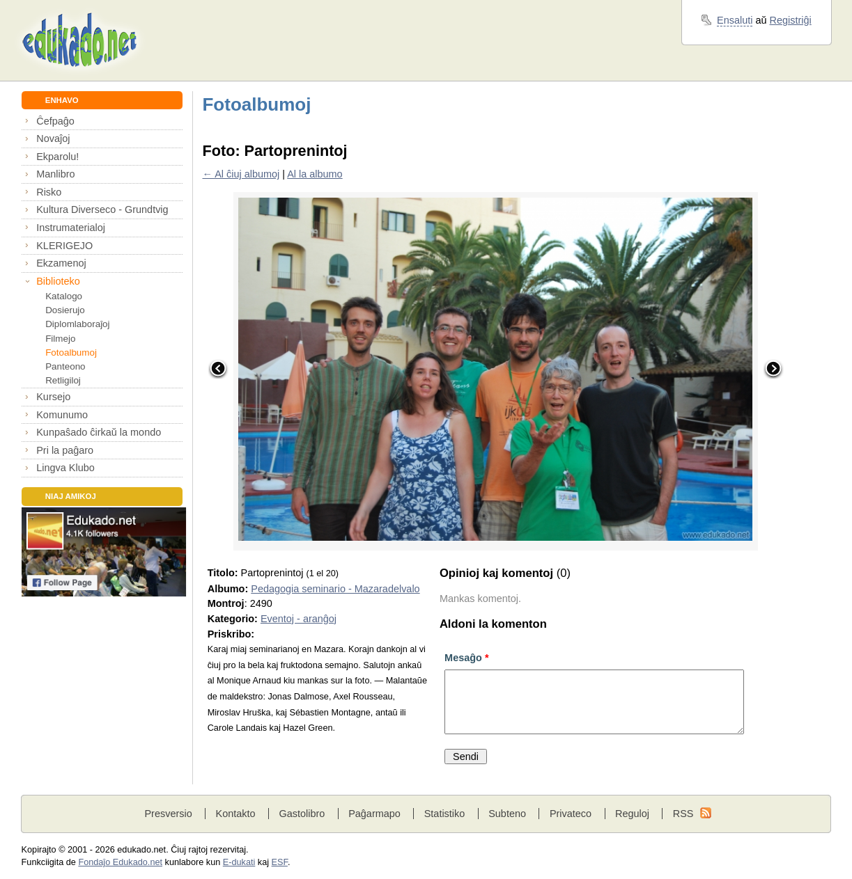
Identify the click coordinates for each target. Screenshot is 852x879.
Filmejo (60, 338)
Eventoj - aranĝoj (298, 618)
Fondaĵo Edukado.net (120, 862)
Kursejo (53, 396)
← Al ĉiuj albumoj (240, 174)
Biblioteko (58, 281)
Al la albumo (314, 174)
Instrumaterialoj (70, 227)
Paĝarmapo (374, 813)
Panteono (65, 366)
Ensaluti (734, 20)
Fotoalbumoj (71, 352)
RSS (683, 813)
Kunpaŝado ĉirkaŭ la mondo (98, 432)
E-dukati (239, 862)
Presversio (168, 813)
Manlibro (55, 174)
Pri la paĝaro (64, 450)
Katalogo (63, 296)
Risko (48, 192)
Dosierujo (65, 310)
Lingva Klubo (65, 467)
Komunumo (62, 414)
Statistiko (444, 813)
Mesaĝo (466, 657)
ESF (280, 862)
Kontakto (236, 813)
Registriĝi (791, 20)
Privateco (570, 813)
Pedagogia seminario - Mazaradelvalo (335, 588)
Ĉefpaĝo (55, 121)
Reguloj (632, 813)
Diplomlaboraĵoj (77, 324)
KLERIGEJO (64, 245)
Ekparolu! (57, 156)
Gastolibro (302, 813)
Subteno (507, 813)
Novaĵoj (53, 138)
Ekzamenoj (61, 263)
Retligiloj (63, 380)
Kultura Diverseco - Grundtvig (102, 209)
